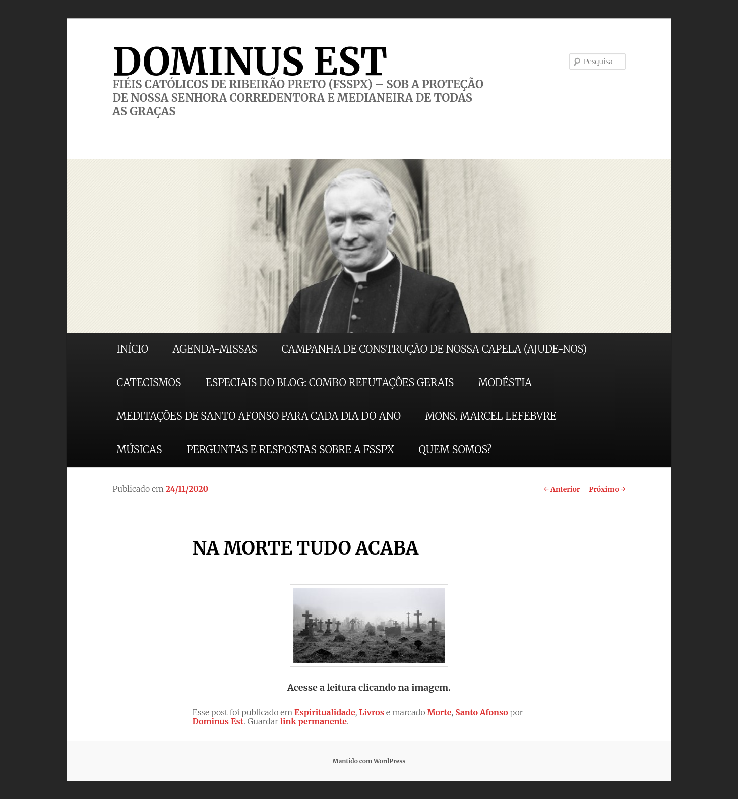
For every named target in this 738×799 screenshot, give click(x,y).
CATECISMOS (148, 382)
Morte (439, 712)
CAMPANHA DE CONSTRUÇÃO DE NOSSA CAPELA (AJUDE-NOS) (434, 349)
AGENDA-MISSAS (215, 349)
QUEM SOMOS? (454, 449)
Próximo (607, 489)
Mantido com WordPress (368, 761)
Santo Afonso (481, 712)
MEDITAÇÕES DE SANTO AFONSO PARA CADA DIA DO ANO (258, 416)
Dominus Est (217, 721)
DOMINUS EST (249, 61)
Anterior (562, 489)
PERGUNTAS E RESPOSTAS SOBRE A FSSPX (290, 449)
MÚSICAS (139, 449)
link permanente (313, 721)
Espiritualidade (324, 712)
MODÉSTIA (505, 382)
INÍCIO (132, 349)
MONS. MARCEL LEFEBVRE (490, 416)
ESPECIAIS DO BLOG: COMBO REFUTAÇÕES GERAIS (330, 382)
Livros (371, 712)
